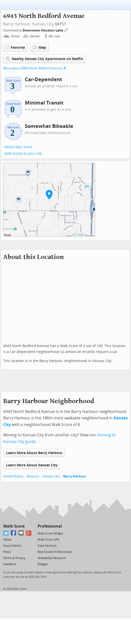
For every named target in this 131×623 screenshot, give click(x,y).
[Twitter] (6, 533)
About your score (18, 147)
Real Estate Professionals (55, 552)
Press (7, 552)
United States (13, 476)
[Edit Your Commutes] (66, 29)
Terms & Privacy (14, 558)
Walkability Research (52, 558)
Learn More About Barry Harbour (34, 453)
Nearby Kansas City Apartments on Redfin (44, 58)
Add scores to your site (23, 154)
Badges (43, 564)
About (7, 539)
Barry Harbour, (17, 24)
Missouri (33, 476)
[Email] (21, 533)
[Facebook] (13, 533)
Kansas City (42, 24)
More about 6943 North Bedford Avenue (32, 68)
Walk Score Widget (50, 533)
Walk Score (14, 526)
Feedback (9, 564)
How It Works (12, 545)
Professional (50, 526)
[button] (49, 194)
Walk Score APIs (48, 539)
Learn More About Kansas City (32, 465)
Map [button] (39, 47)
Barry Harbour (74, 476)
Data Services (47, 545)
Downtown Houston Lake (43, 30)
